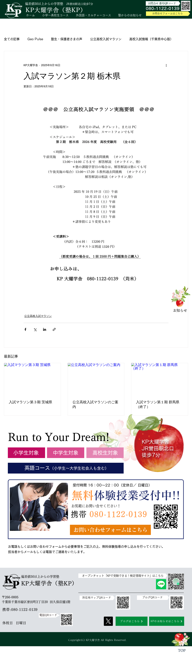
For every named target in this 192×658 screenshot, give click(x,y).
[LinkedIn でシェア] (44, 329)
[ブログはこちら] (132, 621)
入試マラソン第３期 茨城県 (30, 402)
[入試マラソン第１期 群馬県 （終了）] (159, 379)
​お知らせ (180, 310)
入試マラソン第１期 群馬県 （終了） (159, 404)
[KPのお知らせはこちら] (166, 621)
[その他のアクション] (166, 65)
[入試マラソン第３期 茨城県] (32, 379)
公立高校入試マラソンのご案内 (95, 404)
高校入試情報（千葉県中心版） (151, 39)
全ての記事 (12, 39)
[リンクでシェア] (54, 329)
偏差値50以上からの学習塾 (44, 3)
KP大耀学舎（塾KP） (55, 10)
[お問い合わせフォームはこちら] (110, 530)
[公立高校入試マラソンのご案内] (96, 379)
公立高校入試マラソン (105, 39)
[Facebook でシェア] (25, 329)
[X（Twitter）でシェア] (35, 329)
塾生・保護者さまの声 (66, 39)
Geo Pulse (35, 39)
